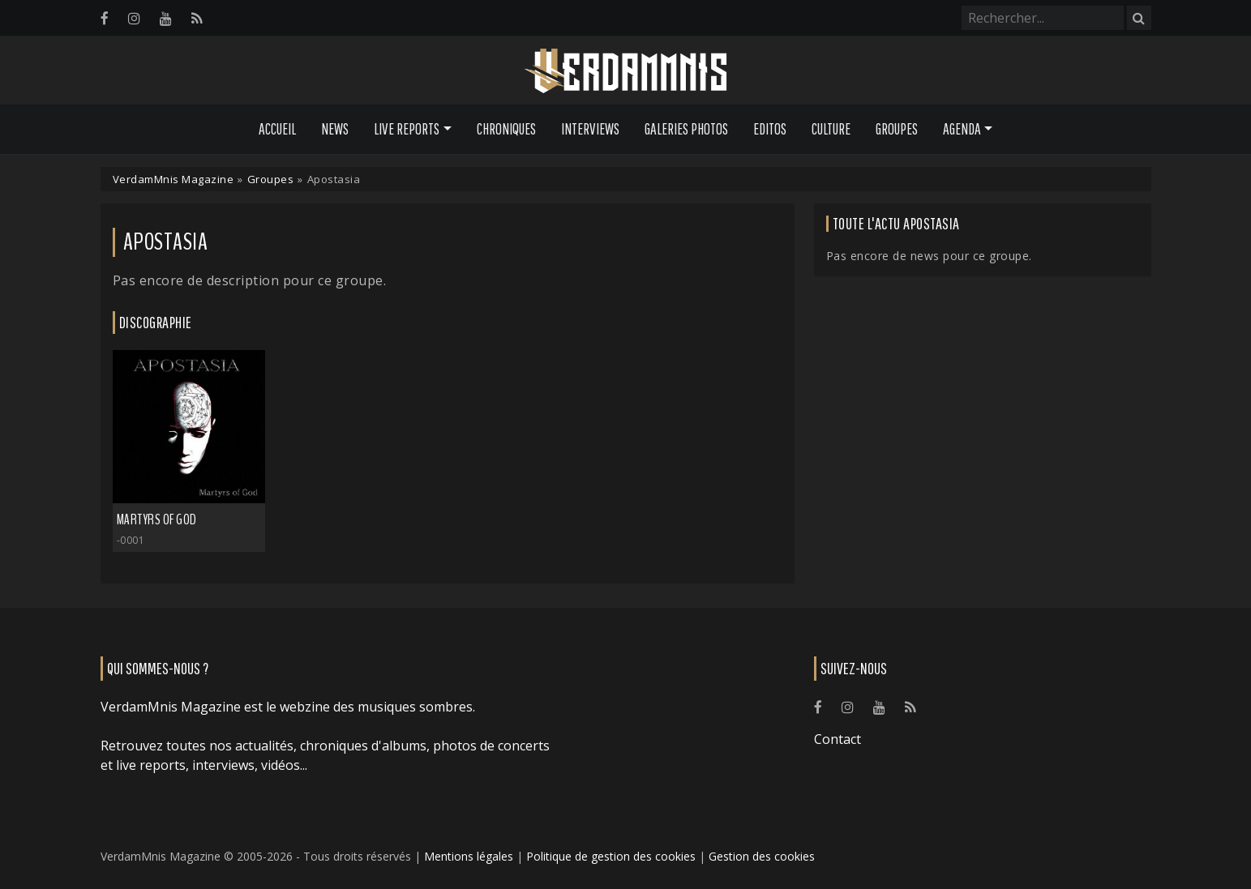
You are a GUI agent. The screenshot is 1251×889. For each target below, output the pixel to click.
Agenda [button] (962, 129)
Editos (769, 129)
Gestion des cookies (762, 856)
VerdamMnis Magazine (173, 179)
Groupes (897, 129)
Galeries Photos (686, 129)
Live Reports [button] (406, 129)
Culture (831, 129)
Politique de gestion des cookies (611, 856)
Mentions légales (468, 856)
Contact (837, 739)
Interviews (590, 129)
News (335, 129)
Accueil (277, 129)
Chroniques (506, 129)
